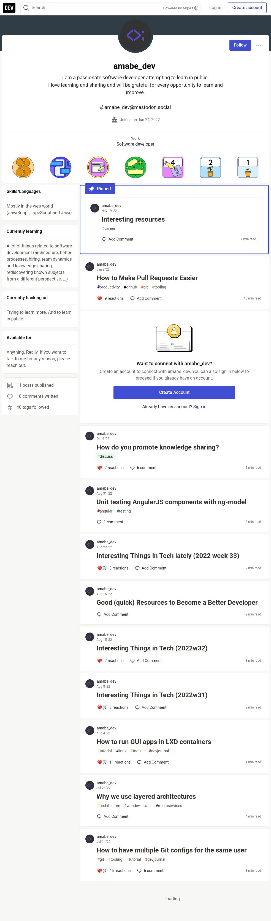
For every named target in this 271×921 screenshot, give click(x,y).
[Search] (26, 8)
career (108, 228)
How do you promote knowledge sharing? (157, 447)
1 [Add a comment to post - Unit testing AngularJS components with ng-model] (109, 522)
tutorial (104, 751)
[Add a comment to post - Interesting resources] (118, 239)
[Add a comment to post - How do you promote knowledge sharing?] (110, 468)
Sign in (200, 406)
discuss (105, 456)
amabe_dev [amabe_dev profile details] (111, 205)
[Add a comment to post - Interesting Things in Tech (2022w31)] (113, 707)
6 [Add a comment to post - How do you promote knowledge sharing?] (143, 467)
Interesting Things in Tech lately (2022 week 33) (167, 556)
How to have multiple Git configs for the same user (171, 850)
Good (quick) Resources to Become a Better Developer (177, 602)
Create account (247, 7)
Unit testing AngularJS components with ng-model (171, 502)
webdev (132, 806)
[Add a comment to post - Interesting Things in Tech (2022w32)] (110, 661)
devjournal (159, 751)
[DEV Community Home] (9, 7)
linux (121, 751)
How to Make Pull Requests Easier (147, 278)
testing (124, 511)
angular (104, 511)
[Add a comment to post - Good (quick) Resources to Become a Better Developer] (113, 614)
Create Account (174, 392)
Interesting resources (133, 219)
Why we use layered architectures (146, 796)
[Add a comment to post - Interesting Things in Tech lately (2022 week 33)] (113, 568)
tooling (159, 287)
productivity (108, 287)
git (144, 287)
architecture (108, 806)
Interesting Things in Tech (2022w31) (151, 695)
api (148, 806)
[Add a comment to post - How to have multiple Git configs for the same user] (114, 871)
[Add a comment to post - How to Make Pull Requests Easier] (110, 298)
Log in (215, 7)
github (130, 287)
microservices (169, 806)
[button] (23, 167)
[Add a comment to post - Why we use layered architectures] (113, 816)
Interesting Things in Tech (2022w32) (151, 648)
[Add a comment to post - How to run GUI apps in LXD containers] (114, 762)
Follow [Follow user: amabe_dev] (240, 45)
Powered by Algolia (181, 8)
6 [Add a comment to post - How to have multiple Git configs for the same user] (150, 870)
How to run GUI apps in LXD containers (153, 742)
